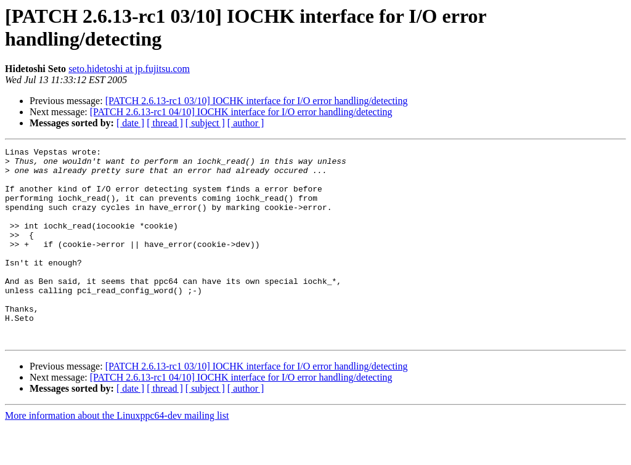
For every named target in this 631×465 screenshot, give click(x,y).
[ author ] (245, 123)
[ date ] (130, 123)
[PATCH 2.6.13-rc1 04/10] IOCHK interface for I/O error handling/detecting (241, 112)
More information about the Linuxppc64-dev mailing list (117, 454)
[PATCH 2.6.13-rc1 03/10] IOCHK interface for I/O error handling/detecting (256, 100)
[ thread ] (165, 123)
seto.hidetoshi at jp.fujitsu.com (129, 68)
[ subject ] (205, 123)
